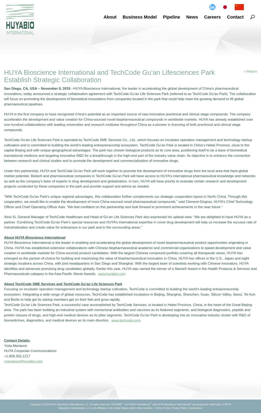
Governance (195, 408)
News (192, 17)
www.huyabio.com (112, 274)
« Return (250, 71)
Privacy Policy (179, 408)
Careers (212, 17)
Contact (235, 17)
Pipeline (171, 17)
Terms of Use (162, 408)
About (110, 17)
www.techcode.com (126, 320)
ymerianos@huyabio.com (23, 361)
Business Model (140, 17)
